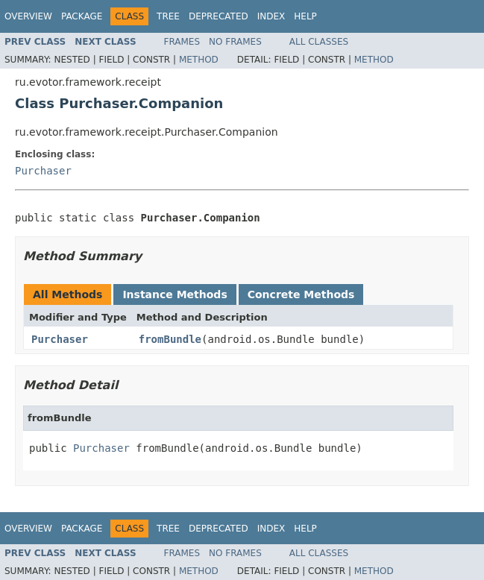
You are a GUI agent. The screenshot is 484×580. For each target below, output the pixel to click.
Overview (28, 16)
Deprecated (218, 16)
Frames (182, 42)
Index (271, 16)
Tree (168, 16)
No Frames (235, 42)
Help (305, 16)
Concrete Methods (301, 294)
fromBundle (170, 339)
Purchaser (43, 171)
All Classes (318, 42)
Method (199, 59)
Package (81, 16)
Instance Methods (174, 294)
